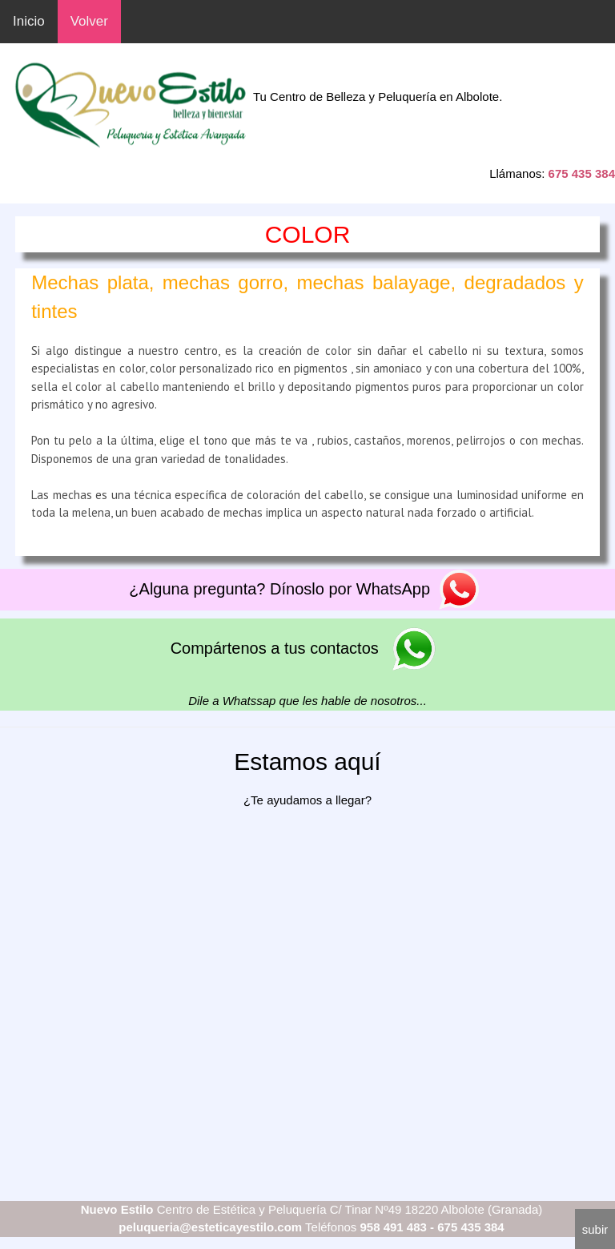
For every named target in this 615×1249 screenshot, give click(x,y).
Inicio (29, 21)
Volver (89, 21)
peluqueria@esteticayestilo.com (210, 1227)
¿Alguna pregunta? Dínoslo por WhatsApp (307, 589)
